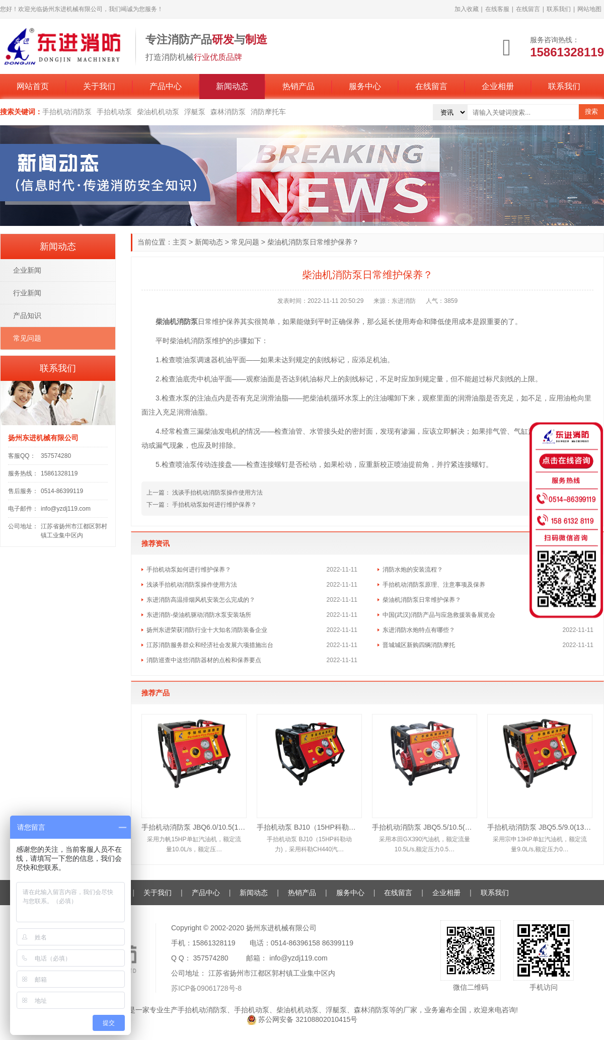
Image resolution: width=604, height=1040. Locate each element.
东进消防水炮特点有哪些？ (419, 629)
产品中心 (165, 86)
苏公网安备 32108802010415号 (302, 1019)
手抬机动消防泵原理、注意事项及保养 (434, 584)
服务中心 (365, 86)
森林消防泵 (228, 112)
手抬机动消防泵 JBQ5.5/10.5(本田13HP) (424, 827)
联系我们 (559, 9)
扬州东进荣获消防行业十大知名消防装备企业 (206, 629)
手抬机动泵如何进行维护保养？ (214, 504)
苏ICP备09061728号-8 (206, 988)
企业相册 (498, 86)
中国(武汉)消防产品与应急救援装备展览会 (439, 614)
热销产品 (298, 86)
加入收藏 (467, 9)
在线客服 (497, 9)
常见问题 (245, 242)
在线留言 (528, 9)
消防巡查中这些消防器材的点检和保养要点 (203, 660)
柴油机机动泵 (158, 112)
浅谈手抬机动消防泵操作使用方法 (217, 492)
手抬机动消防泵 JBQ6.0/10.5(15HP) (194, 827)
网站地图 (589, 9)
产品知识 (27, 315)
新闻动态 (232, 86)
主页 (180, 242)
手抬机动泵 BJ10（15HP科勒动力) (309, 827)
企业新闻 (27, 270)
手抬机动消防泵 (67, 112)
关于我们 (99, 86)
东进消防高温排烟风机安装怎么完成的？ (200, 599)
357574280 (56, 455)
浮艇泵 (194, 112)
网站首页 (33, 86)
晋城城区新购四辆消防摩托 (419, 645)
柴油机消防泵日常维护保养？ (422, 599)
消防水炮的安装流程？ (413, 569)
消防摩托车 (268, 112)
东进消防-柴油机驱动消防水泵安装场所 (198, 614)
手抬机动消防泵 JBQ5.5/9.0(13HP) (539, 827)
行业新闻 (27, 293)
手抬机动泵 (114, 112)
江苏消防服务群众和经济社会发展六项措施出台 (209, 645)
